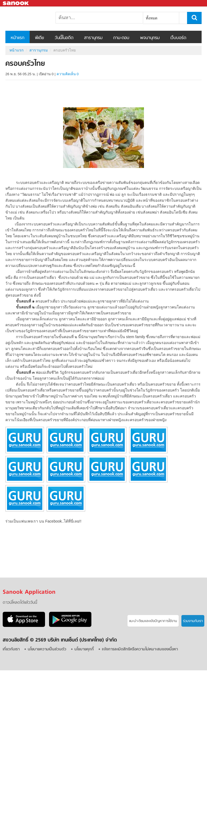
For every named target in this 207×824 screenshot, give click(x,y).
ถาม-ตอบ (121, 38)
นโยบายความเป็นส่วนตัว (47, 649)
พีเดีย (39, 38)
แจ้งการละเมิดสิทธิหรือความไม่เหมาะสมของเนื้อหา (140, 649)
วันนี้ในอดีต (64, 38)
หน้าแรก (17, 38)
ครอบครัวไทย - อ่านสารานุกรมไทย (33, 18)
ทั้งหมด (151, 18)
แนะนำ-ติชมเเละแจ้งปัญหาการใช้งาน (153, 621)
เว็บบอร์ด (178, 38)
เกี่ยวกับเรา (11, 649)
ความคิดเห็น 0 (68, 74)
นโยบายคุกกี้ (84, 649)
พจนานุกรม (150, 38)
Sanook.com (16, 3)
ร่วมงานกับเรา (193, 621)
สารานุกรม (93, 38)
